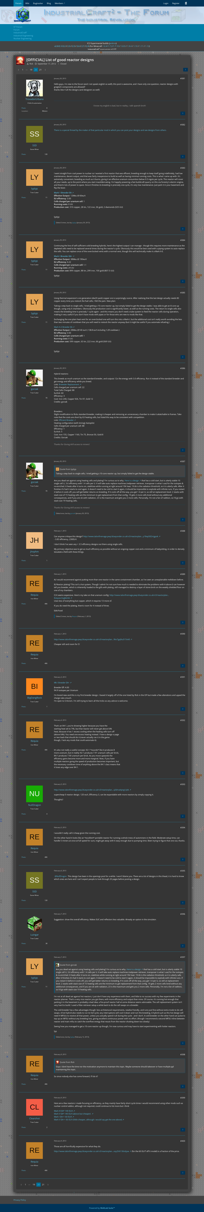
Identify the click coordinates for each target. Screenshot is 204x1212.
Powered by (102, 1208)
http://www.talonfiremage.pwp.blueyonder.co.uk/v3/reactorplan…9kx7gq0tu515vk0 (92, 639)
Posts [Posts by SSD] (24, 154)
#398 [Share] (182, 1054)
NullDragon (61, 876)
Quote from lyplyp (68, 469)
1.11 (141, 46)
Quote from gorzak (68, 965)
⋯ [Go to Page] (27, 69)
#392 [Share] (182, 720)
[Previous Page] (18, 70)
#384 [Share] (182, 240)
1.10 (135, 46)
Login (165, 3)
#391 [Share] (182, 677)
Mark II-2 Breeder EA (63, 327)
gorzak (72, 513)
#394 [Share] (182, 827)
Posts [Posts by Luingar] (24, 943)
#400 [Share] (182, 1141)
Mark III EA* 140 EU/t (63, 1111)
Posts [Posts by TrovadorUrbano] (24, 108)
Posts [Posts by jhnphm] (24, 560)
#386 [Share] (182, 368)
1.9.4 (129, 46)
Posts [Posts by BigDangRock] (24, 706)
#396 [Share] (182, 914)
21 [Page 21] (40, 69)
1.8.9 (123, 46)
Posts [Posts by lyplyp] (24, 197)
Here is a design (132, 480)
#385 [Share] (182, 292)
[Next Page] (45, 70)
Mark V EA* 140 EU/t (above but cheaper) (72, 1113)
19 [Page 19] (31, 69)
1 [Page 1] (22, 69)
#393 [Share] (182, 784)
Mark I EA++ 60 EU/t (63, 1116)
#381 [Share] (182, 78)
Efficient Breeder (66, 420)
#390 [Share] (182, 633)
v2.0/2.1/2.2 (60, 46)
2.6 (78, 46)
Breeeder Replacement (69, 384)
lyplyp (74, 222)
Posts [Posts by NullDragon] (24, 814)
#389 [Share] (182, 574)
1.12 (147, 46)
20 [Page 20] (36, 69)
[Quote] (182, 113)
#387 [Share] (182, 461)
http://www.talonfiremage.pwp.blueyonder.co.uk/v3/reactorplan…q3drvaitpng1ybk (91, 789)
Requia (74, 616)
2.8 (87, 46)
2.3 (68, 46)
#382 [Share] (182, 124)
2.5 (73, 46)
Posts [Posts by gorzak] (24, 398)
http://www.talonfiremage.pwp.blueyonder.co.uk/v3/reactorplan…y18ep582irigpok (120, 536)
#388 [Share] (182, 531)
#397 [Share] (182, 957)
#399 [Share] (182, 1097)
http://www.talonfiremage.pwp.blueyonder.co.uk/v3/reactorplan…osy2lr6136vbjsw (91, 1151)
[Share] (185, 69)
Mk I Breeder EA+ (61, 682)
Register (175, 3)
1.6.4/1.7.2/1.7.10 (111, 46)
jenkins (112, 43)
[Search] (185, 3)
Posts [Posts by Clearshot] (24, 1127)
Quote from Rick (67, 1062)
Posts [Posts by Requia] (24, 604)
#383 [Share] (182, 168)
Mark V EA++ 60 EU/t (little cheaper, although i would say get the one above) (88, 1119)
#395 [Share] (182, 870)
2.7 (82, 46)
